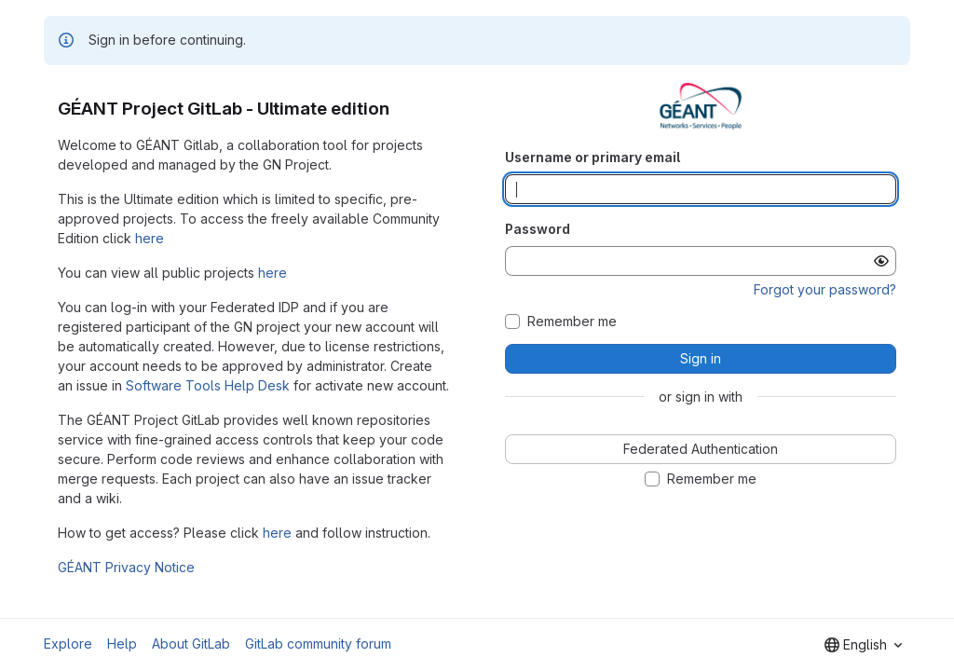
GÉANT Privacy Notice (126, 567)
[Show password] (881, 261)
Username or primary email (592, 157)
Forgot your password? (825, 289)
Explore (68, 643)
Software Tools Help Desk (208, 385)
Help (122, 643)
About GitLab (191, 643)
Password (537, 229)
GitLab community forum (318, 643)
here (149, 238)
